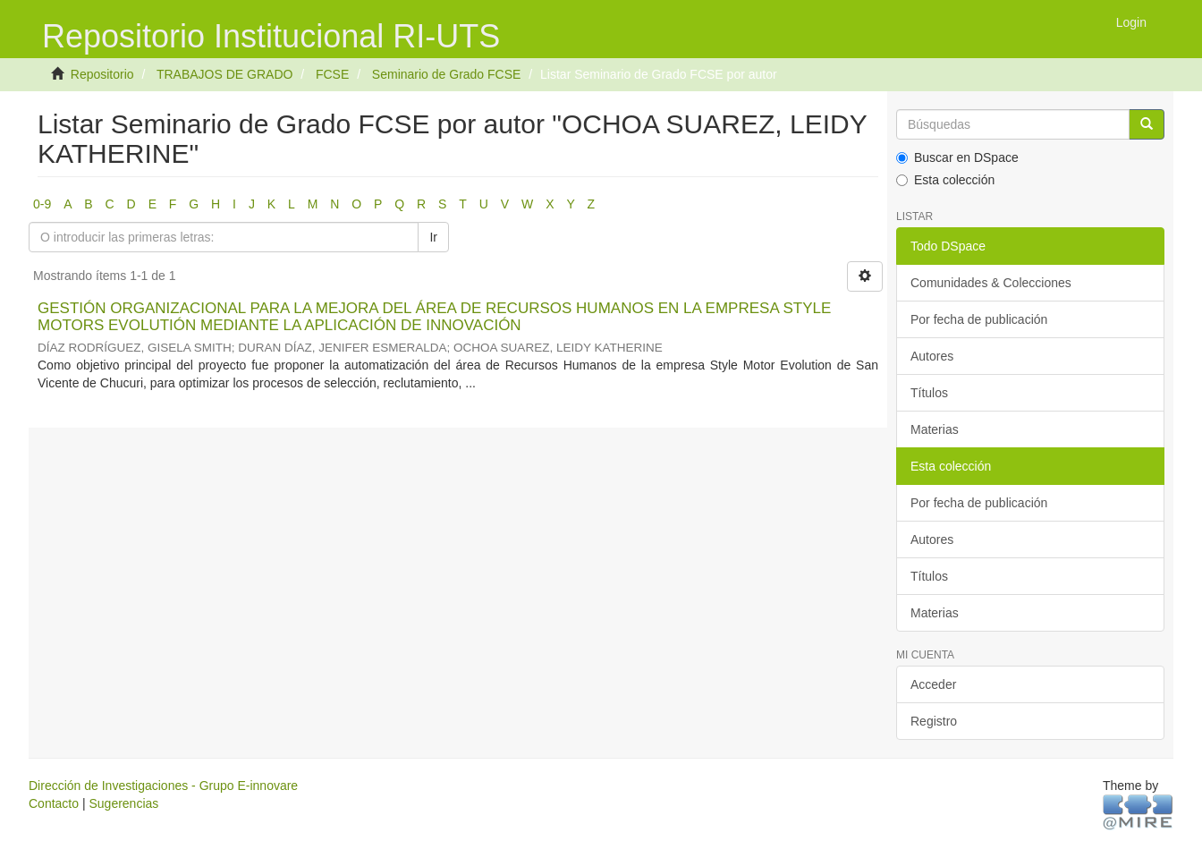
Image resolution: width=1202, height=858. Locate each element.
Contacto (54, 803)
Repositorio (102, 74)
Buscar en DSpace (957, 157)
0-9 (42, 204)
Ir (433, 237)
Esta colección (945, 180)
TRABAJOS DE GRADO (224, 74)
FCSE (332, 74)
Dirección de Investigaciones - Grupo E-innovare (163, 785)
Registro (933, 721)
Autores (931, 356)
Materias (934, 429)
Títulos (929, 393)
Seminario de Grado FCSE (446, 74)
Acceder (933, 684)
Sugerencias (123, 803)
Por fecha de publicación (978, 319)
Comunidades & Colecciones (990, 283)
